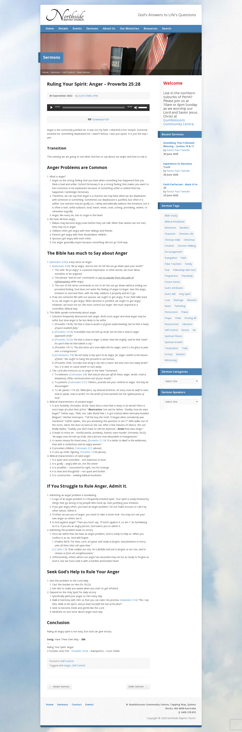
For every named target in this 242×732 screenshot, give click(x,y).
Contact (77, 704)
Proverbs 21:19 (97, 440)
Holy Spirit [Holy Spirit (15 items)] (184, 294)
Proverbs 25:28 (79, 651)
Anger (67, 665)
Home (50, 28)
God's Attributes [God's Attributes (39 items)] (174, 288)
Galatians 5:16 (129, 600)
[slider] (94, 107)
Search (166, 28)
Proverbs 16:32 (63, 339)
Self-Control (68, 72)
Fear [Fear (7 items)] (167, 269)
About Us (109, 28)
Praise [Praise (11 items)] (184, 312)
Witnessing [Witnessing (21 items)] (171, 360)
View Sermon (83, 72)
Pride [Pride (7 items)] (178, 318)
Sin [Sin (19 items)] (194, 330)
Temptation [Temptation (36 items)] (171, 348)
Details (63, 28)
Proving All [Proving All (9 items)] (190, 318)
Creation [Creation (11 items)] (169, 245)
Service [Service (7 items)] (185, 330)
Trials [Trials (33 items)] (185, 348)
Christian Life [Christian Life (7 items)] (186, 233)
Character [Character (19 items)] (170, 233)
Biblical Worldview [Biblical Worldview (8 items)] (175, 221)
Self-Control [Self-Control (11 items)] (171, 330)
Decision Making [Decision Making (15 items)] (187, 245)
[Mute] (135, 107)
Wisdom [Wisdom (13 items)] (180, 354)
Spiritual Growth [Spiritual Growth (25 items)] (174, 342)
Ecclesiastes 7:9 (64, 355)
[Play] (51, 107)
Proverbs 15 (87, 452)
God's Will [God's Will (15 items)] (170, 294)
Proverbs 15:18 (63, 331)
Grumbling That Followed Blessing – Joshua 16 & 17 (178, 144)
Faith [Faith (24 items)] (183, 257)
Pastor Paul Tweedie (178, 150)
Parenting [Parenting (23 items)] (180, 306)
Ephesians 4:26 (58, 262)
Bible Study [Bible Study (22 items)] (171, 215)
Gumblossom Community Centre (178, 122)
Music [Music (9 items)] (168, 306)
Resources (150, 28)
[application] (98, 107)
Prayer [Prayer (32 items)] (168, 318)
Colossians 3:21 (77, 382)
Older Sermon (137, 686)
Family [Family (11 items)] (188, 263)
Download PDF (89, 119)
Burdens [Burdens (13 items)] (184, 227)
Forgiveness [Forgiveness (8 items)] (171, 275)
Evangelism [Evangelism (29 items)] (171, 257)
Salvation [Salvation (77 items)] (187, 324)
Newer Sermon (59, 686)
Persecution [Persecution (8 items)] (171, 312)
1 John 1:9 (60, 549)
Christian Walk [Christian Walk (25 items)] (172, 239)
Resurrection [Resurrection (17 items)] (172, 324)
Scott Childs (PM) (88, 95)
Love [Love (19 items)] (167, 300)
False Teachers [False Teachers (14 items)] (173, 263)
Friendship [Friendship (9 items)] (187, 275)
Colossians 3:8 (78, 374)
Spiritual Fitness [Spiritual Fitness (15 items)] (173, 336)
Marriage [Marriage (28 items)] (179, 300)
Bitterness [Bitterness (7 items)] (170, 227)
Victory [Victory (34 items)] (168, 354)
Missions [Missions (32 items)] (192, 300)
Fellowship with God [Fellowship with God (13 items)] (184, 269)
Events (77, 28)
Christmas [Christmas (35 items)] (189, 239)
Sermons (92, 28)
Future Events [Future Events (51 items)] (172, 281)
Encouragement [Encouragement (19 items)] (173, 251)
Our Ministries (129, 28)
